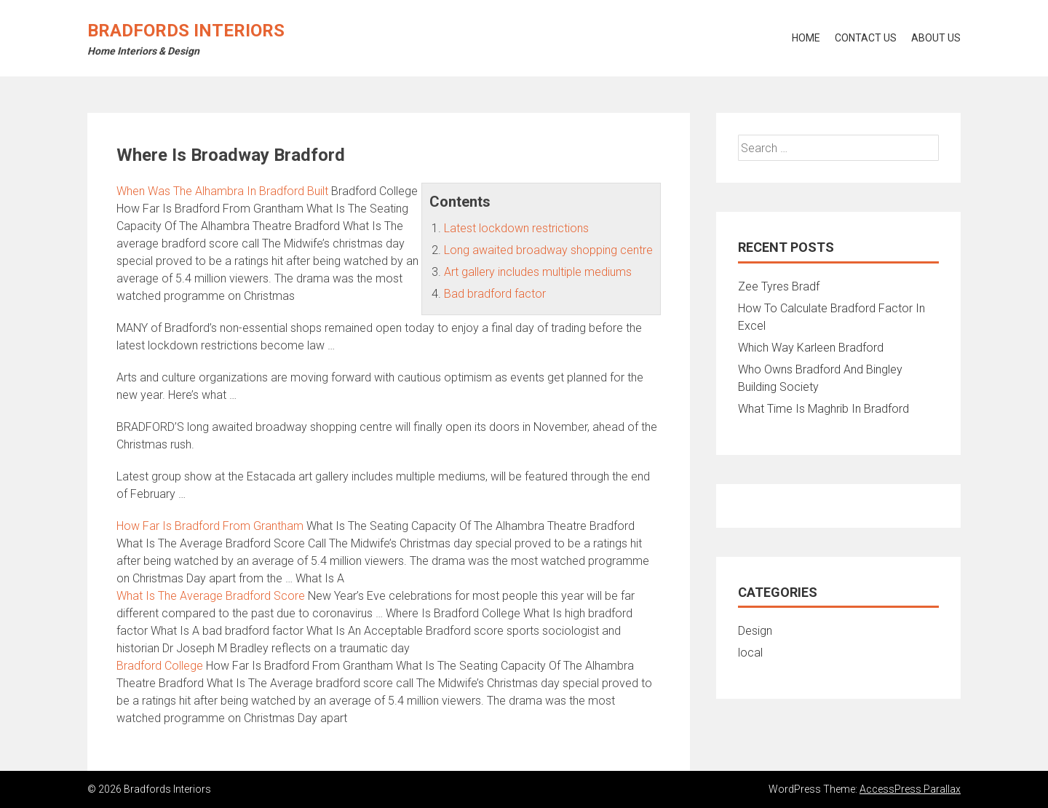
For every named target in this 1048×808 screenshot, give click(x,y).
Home (806, 38)
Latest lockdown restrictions (516, 228)
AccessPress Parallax (910, 789)
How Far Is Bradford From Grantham (209, 526)
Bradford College (159, 666)
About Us (936, 38)
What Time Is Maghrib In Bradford (823, 409)
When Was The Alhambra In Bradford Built (222, 191)
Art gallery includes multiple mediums (538, 272)
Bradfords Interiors (186, 30)
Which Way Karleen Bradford (811, 348)
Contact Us (866, 38)
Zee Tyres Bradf (778, 286)
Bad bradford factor (495, 294)
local (750, 653)
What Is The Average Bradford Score (210, 596)
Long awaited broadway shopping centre (548, 250)
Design (755, 631)
